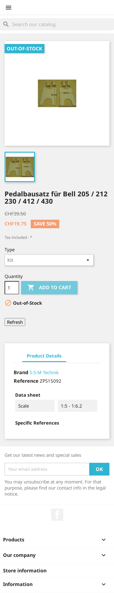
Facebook (57, 515)
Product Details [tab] (44, 356)
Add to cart (49, 288)
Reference (26, 381)
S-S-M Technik (44, 372)
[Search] (57, 24)
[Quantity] (12, 287)
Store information (25, 570)
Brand (21, 372)
